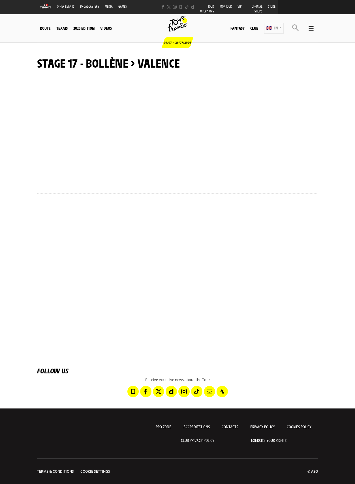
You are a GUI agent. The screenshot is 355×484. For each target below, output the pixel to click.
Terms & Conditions (55, 471)
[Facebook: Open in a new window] (163, 7)
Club (254, 28)
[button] (274, 28)
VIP (240, 6)
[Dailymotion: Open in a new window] (193, 7)
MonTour (226, 6)
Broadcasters (89, 6)
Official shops (257, 8)
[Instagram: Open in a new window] (175, 7)
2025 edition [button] (84, 28)
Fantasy (237, 28)
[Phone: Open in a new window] (181, 7)
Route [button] (45, 28)
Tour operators (207, 8)
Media (109, 6)
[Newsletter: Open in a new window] (209, 391)
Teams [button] (62, 28)
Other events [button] (65, 6)
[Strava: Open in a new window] (222, 391)
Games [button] (122, 6)
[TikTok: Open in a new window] (187, 7)
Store (271, 6)
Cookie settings (95, 471)
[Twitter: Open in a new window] (169, 7)
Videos (106, 28)
